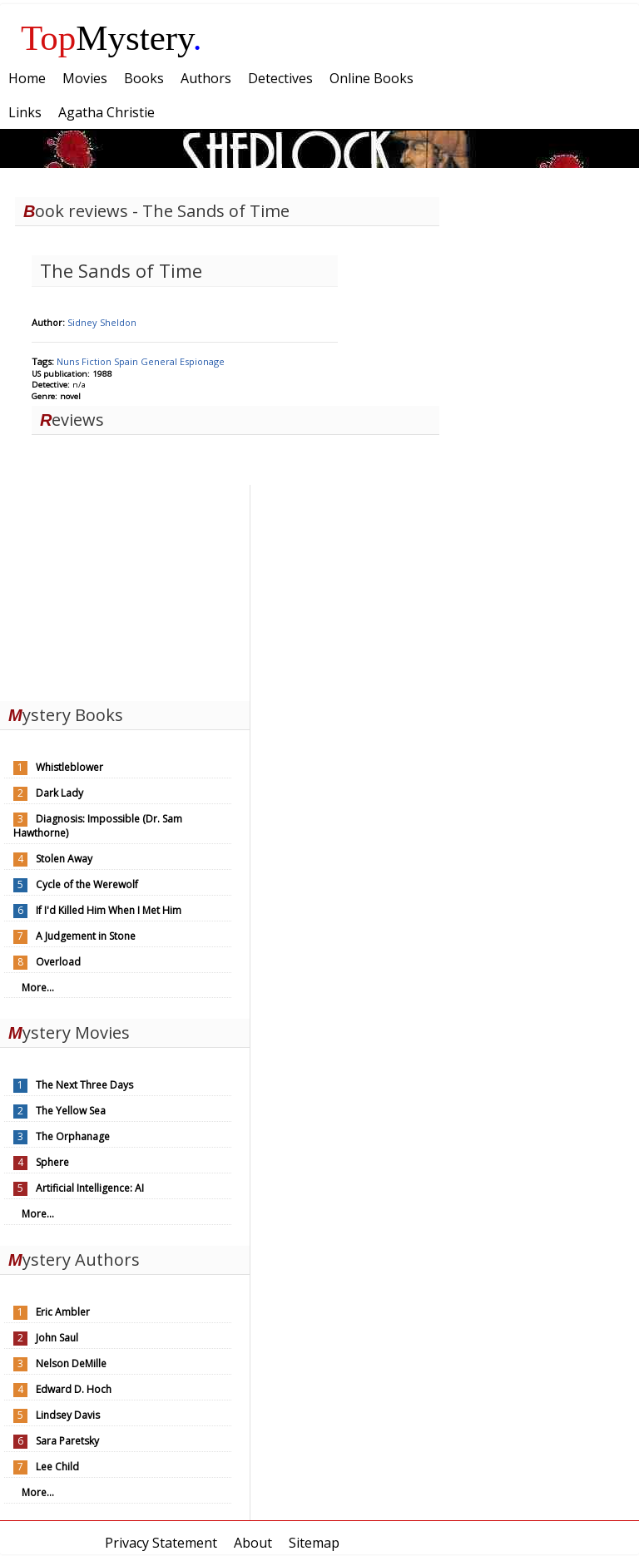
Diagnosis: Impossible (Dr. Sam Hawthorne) (97, 826)
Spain (127, 361)
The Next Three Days (84, 1085)
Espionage (202, 361)
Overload (58, 962)
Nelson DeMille (71, 1363)
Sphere (52, 1162)
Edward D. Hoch (73, 1389)
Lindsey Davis (68, 1415)
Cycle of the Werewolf (87, 884)
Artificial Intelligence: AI (90, 1188)
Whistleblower (69, 767)
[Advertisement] (125, 589)
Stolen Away (64, 859)
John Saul (57, 1338)
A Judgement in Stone (86, 936)
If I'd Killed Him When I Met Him (108, 910)
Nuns (69, 361)
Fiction (98, 361)
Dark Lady (59, 793)
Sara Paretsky (67, 1441)
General (160, 361)
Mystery (111, 37)
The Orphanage (73, 1136)
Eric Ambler (63, 1312)
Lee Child (57, 1467)
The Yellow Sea (71, 1111)
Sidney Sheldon (101, 322)
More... (38, 988)
